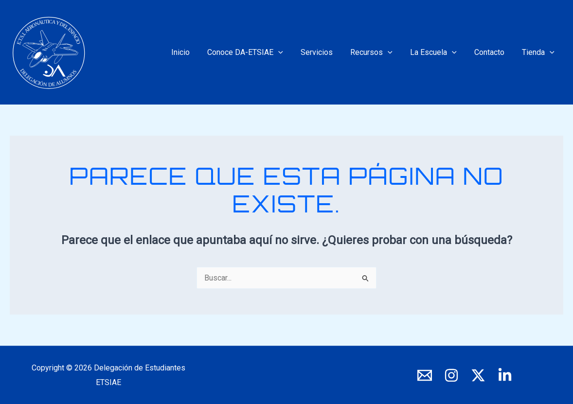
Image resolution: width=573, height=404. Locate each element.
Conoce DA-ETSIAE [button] (257, 52)
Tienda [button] (539, 52)
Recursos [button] (379, 52)
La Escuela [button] (438, 52)
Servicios (326, 52)
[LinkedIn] (505, 375)
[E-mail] (424, 375)
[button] (290, 52)
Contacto (492, 52)
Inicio (194, 52)
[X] (478, 375)
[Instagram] (451, 375)
